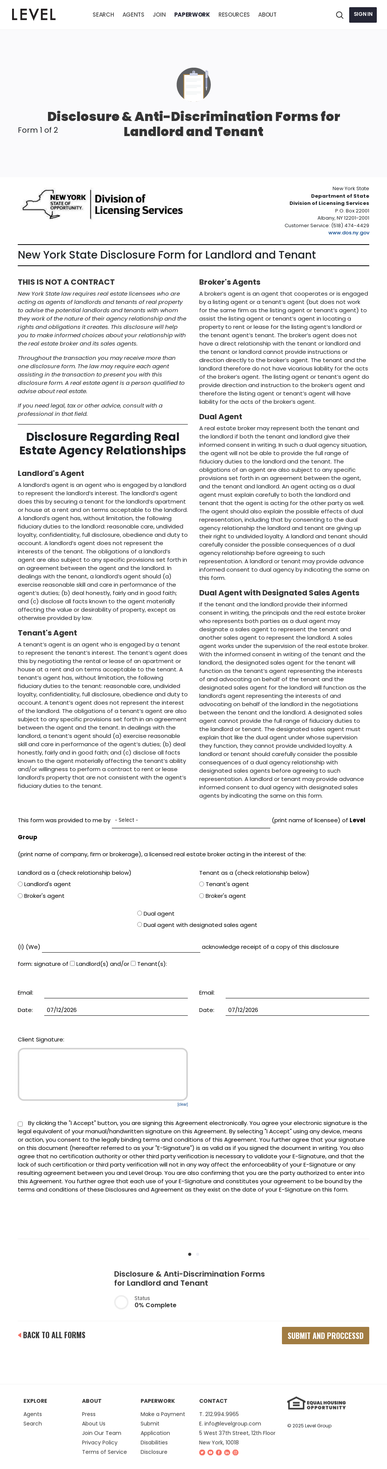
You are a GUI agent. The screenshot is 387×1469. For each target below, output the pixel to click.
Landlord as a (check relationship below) (75, 873)
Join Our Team (101, 1439)
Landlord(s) (89, 964)
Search (32, 1429)
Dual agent (156, 913)
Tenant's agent (224, 884)
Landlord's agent (44, 884)
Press (89, 1420)
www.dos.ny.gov (348, 232)
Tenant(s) (148, 964)
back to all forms (51, 1335)
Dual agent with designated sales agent (197, 925)
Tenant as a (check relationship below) (254, 873)
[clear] (183, 1104)
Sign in (363, 14)
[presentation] (193, 1214)
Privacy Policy (100, 1448)
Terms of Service (104, 1458)
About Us (93, 1429)
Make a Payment (163, 1420)
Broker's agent (41, 896)
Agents (32, 1420)
